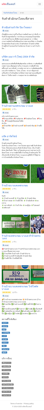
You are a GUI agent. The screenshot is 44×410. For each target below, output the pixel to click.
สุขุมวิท (4, 352)
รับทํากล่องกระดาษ (7, 388)
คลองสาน (5, 323)
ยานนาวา (5, 342)
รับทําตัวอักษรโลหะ (10, 13)
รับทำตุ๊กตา (5, 373)
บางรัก (4, 336)
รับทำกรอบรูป (6, 370)
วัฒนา (4, 346)
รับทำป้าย (5, 377)
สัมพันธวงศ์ (5, 349)
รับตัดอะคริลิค (6, 366)
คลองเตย (4, 326)
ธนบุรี (4, 329)
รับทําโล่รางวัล (6, 391)
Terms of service (16, 403)
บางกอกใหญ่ (5, 332)
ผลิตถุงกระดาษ (6, 363)
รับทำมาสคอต (6, 381)
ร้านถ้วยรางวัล (6, 395)
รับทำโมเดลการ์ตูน (7, 384)
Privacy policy (29, 403)
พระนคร (4, 339)
